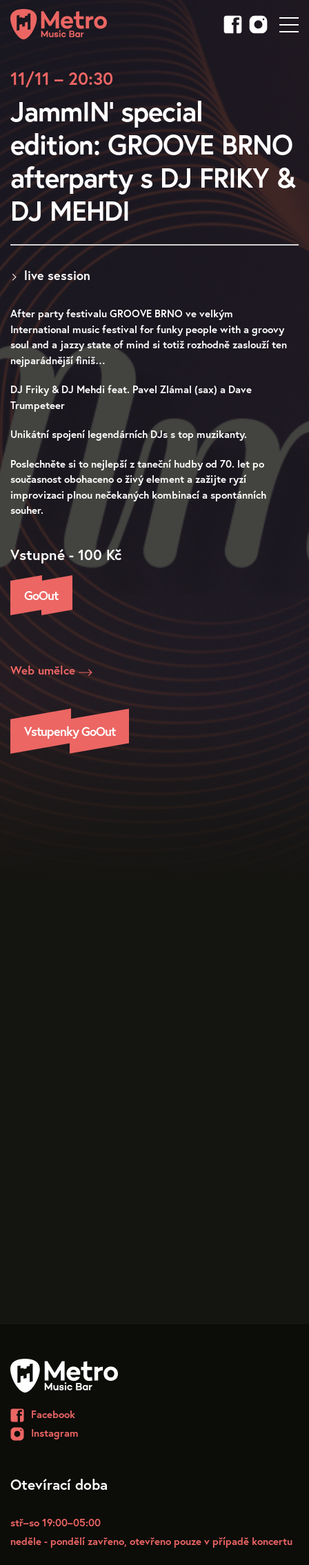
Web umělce (51, 670)
